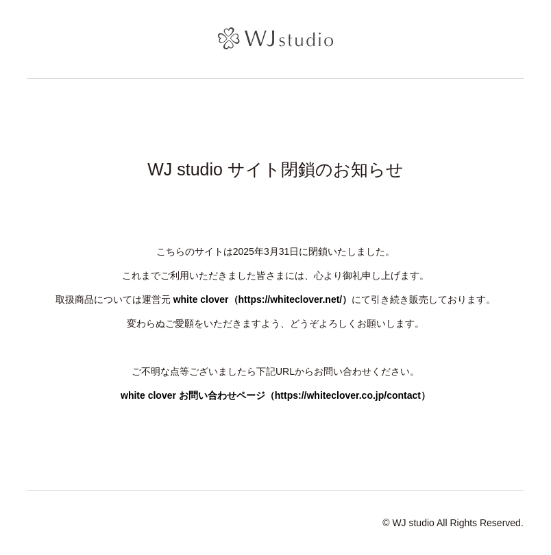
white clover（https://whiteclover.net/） (262, 299)
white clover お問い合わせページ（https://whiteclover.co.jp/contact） (275, 395)
